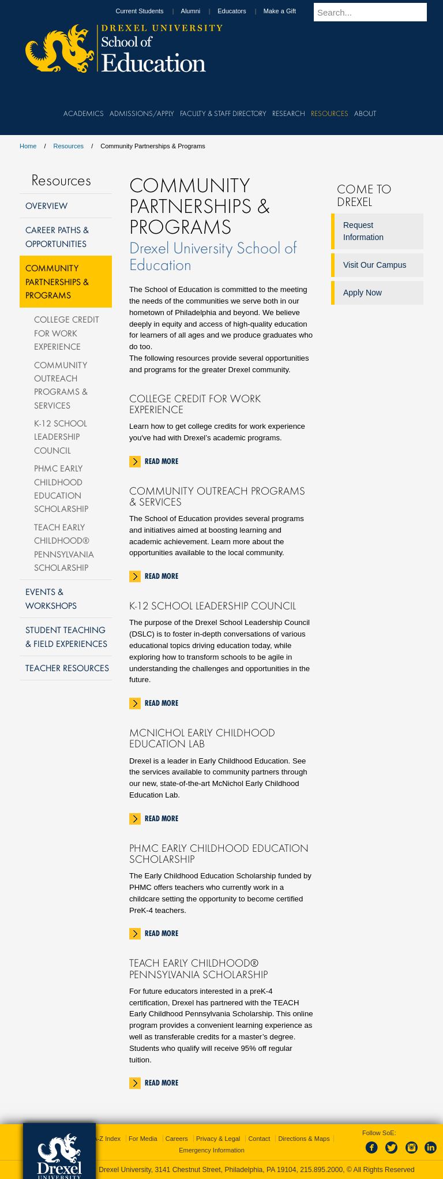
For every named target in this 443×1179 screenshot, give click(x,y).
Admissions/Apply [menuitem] (142, 113)
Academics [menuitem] (83, 113)
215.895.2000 (321, 1170)
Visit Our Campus (374, 265)
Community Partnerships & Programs (57, 281)
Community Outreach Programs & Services (61, 385)
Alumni (202, 11)
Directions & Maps (303, 1138)
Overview (46, 205)
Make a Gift (291, 11)
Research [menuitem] (288, 113)
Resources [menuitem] (329, 113)
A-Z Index (107, 1138)
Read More (161, 461)
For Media (143, 1138)
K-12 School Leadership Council (60, 436)
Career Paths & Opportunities (57, 236)
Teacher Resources (67, 667)
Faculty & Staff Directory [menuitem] (223, 113)
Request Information (363, 231)
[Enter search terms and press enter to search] (377, 12)
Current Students (150, 11)
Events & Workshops (51, 598)
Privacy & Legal (218, 1138)
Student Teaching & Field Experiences (66, 636)
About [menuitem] (365, 113)
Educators (242, 11)
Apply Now (362, 292)
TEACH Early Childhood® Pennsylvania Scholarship (64, 547)
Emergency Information (212, 1150)
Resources (69, 146)
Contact (259, 1138)
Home (28, 146)
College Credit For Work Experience (66, 332)
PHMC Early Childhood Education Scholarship (61, 488)
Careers (177, 1138)
